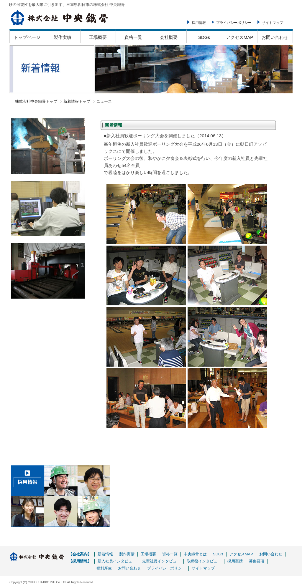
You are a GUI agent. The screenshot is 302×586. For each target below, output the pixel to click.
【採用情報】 (79, 561)
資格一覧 (133, 37)
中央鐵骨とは (195, 554)
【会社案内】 (79, 554)
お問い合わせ (275, 37)
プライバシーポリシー (234, 23)
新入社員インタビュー (117, 561)
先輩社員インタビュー (161, 561)
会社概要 (169, 37)
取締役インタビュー (204, 561)
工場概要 (98, 37)
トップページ (27, 37)
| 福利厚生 (103, 568)
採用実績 (235, 561)
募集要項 (256, 561)
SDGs (204, 37)
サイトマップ (272, 23)
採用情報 (199, 23)
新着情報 (105, 554)
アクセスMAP (239, 37)
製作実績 (62, 37)
